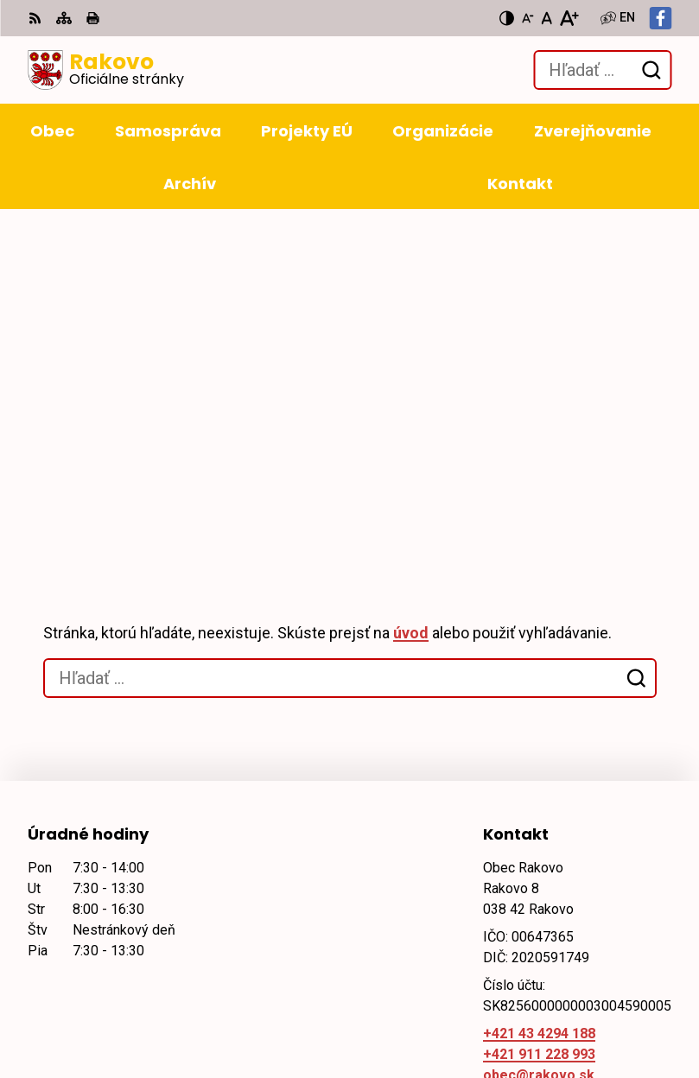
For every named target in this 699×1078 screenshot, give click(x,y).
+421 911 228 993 (539, 726)
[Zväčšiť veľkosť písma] (569, 18)
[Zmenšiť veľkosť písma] (527, 18)
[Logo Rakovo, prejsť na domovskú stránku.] (106, 70)
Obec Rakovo (173, 892)
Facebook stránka (542, 767)
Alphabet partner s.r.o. (264, 874)
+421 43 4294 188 (539, 705)
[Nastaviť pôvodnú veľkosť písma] (546, 18)
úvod (411, 304)
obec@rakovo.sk (538, 747)
